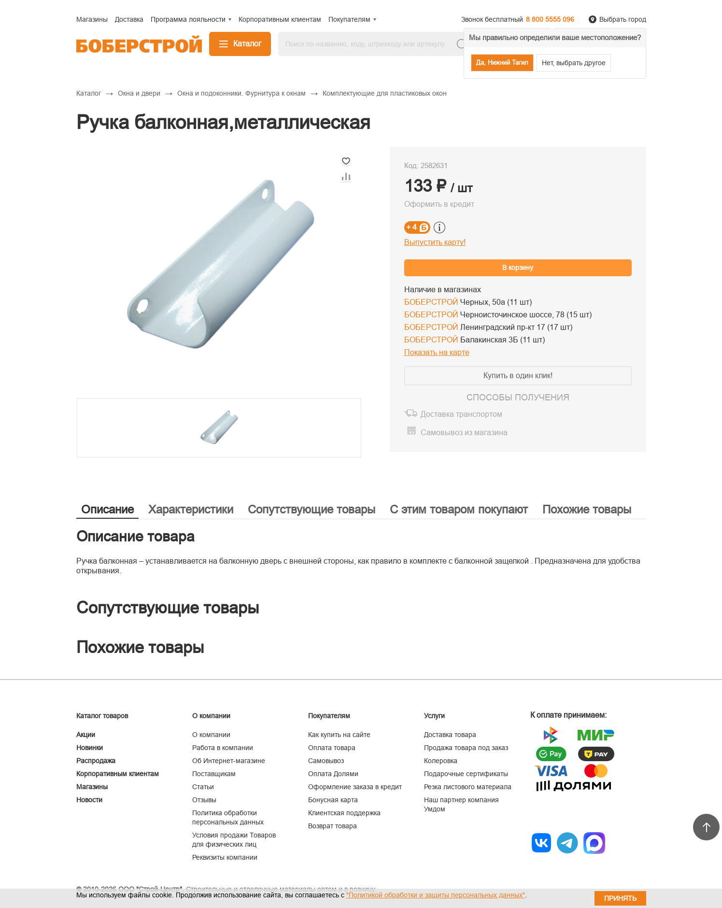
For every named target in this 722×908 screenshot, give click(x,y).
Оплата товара (331, 748)
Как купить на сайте (339, 734)
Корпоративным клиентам (117, 774)
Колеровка (440, 761)
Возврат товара (332, 826)
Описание (107, 509)
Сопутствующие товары (311, 509)
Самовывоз (326, 761)
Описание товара (135, 536)
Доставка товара (450, 734)
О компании (211, 734)
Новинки (89, 748)
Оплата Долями (333, 774)
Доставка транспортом (461, 414)
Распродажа (95, 761)
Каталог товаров (102, 716)
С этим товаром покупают (459, 509)
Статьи (203, 787)
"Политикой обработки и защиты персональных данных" (435, 895)
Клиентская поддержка (344, 813)
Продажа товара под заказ (466, 748)
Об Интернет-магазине (228, 761)
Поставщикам (214, 774)
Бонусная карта (333, 800)
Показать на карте (436, 352)
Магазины (92, 787)
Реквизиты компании (224, 857)
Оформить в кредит (439, 204)
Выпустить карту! (435, 242)
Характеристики (190, 509)
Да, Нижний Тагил (502, 62)
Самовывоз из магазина (464, 432)
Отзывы (204, 800)
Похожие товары (586, 509)
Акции (85, 734)
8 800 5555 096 (550, 19)
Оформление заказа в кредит (355, 787)
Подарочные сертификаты (466, 774)
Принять (620, 898)
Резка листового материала (467, 787)
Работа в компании (222, 748)
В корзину (517, 267)
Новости (89, 800)
